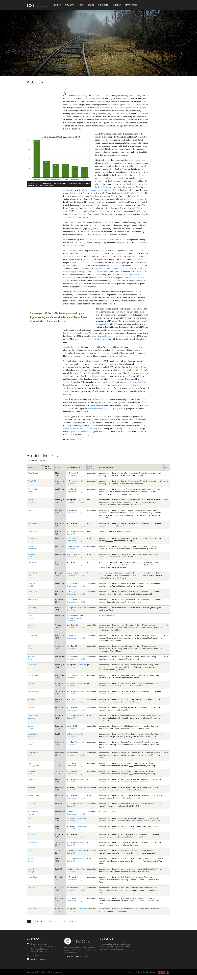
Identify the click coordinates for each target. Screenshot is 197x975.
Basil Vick (31, 818)
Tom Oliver (32, 888)
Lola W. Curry (33, 675)
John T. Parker (33, 599)
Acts (80, 5)
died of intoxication (80, 217)
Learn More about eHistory (78, 956)
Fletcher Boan (33, 523)
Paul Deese (32, 562)
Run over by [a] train (72, 256)
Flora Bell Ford (33, 481)
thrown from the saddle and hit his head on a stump (104, 239)
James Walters (33, 531)
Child (166, 467)
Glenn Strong (33, 779)
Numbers (69, 5)
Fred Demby (32, 607)
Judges (90, 5)
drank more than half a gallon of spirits (127, 193)
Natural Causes (75, 439)
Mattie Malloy (33, 691)
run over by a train (88, 253)
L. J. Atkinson (32, 635)
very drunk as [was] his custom (98, 190)
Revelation (131, 5)
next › (72, 921)
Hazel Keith (32, 909)
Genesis (57, 5)
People (146, 972)
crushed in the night (124, 385)
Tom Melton (32, 707)
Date (58, 467)
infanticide (67, 394)
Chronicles (103, 5)
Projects (139, 972)
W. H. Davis (32, 834)
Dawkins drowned (117, 123)
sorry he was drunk (126, 187)
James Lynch (32, 591)
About (131, 972)
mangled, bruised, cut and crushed (93, 272)
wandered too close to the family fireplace (105, 408)
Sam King (31, 510)
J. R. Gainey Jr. (33, 842)
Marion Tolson (33, 795)
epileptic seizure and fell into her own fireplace (82, 428)
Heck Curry (32, 898)
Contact (153, 972)
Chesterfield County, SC (76, 475)
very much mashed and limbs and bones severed (113, 269)
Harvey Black (33, 803)
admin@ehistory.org (39, 959)
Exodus (117, 5)
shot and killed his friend (89, 339)
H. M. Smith (32, 850)
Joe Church (32, 826)
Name (30, 467)
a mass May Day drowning (116, 108)
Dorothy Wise (33, 538)
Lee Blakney (32, 664)
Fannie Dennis (33, 473)
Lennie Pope (32, 877)
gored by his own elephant (81, 431)
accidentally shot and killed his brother (117, 336)
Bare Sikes (31, 683)
